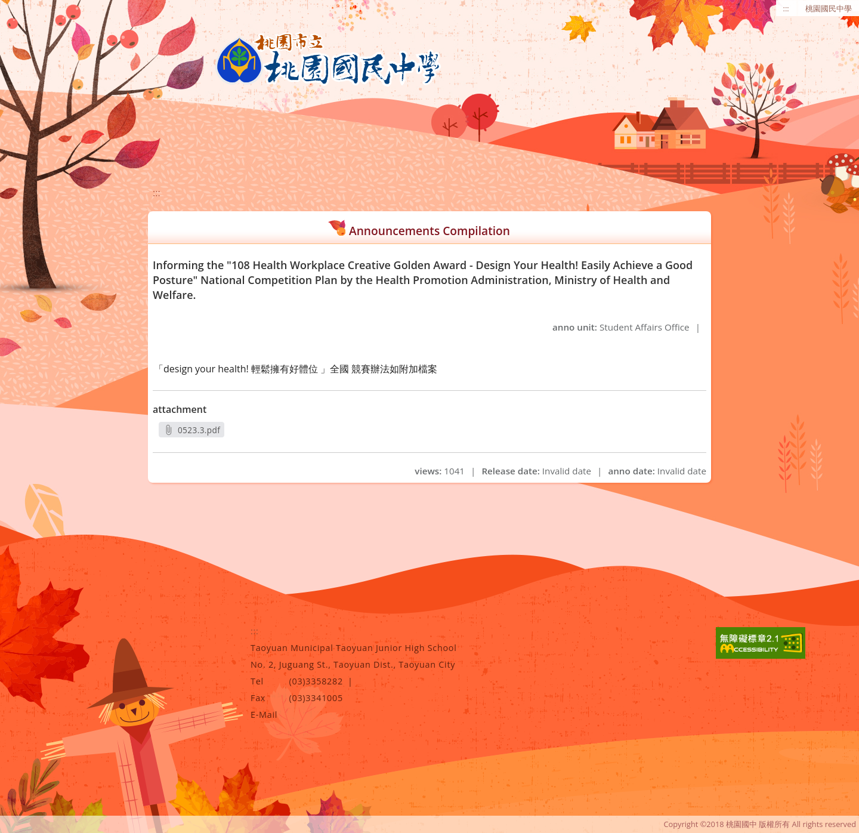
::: (786, 8)
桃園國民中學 (828, 8)
